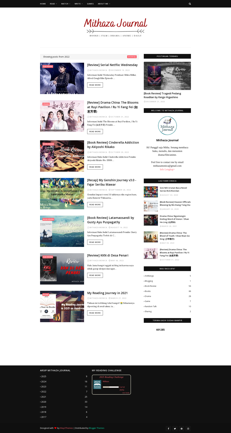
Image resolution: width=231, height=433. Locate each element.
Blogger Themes (96, 428)
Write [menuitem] (78, 4)
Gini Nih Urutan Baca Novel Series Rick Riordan (173, 189)
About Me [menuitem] (103, 4)
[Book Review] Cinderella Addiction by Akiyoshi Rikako (113, 144)
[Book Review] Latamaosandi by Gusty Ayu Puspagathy (110, 220)
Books (168, 291)
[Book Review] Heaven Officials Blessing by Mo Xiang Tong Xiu (175, 203)
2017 (64, 417)
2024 (64, 381)
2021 (64, 397)
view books (125, 393)
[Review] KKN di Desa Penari (107, 255)
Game (168, 301)
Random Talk (168, 306)
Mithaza (106, 381)
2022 (64, 391)
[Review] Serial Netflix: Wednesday (112, 65)
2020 (64, 402)
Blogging (168, 281)
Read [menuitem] (52, 4)
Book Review (168, 286)
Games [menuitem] (90, 4)
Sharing (168, 311)
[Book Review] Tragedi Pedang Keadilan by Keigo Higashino (162, 95)
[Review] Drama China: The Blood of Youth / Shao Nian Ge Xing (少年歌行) (175, 235)
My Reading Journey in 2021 (107, 293)
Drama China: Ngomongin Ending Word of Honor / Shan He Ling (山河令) (174, 219)
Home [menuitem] (43, 4)
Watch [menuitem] (64, 4)
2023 (64, 386)
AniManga (168, 276)
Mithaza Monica (98, 70)
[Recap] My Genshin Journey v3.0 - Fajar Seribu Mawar (111, 182)
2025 (64, 376)
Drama (168, 296)
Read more (95, 85)
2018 (64, 412)
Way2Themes (66, 428)
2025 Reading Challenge (111, 377)
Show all (132, 57)
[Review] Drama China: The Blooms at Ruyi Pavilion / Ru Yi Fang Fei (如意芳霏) (112, 107)
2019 (64, 407)
